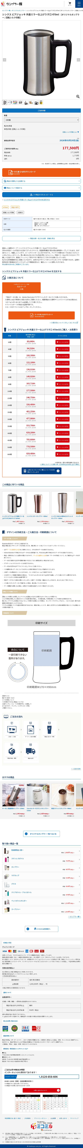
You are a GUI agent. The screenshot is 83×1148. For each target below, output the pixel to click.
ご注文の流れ (77, 769)
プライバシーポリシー (40, 1118)
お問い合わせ (63, 1118)
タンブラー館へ (75, 917)
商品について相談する (14, 188)
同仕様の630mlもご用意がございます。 (16, 264)
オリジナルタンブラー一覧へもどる (43, 834)
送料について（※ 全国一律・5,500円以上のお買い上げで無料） (61, 464)
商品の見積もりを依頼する (16, 181)
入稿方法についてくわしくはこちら (63, 323)
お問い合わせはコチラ (40, 1090)
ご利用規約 (27, 1118)
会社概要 (53, 1118)
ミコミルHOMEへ (42, 928)
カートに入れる (63, 342)
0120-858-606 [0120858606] (49, 1076)
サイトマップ (74, 1118)
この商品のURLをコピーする (43, 195)
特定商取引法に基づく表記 (13, 1118)
